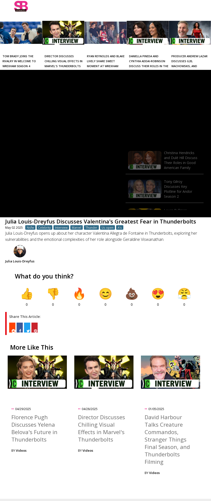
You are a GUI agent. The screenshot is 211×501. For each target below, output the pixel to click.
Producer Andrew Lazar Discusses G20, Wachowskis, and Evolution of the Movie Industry (189, 66)
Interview (61, 227)
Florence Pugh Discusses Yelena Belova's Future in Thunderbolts (34, 428)
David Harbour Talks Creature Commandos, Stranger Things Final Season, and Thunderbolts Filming (167, 439)
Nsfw (30, 227)
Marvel (76, 227)
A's (120, 227)
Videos (21, 450)
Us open (107, 227)
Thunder (91, 227)
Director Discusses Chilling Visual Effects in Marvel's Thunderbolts (63, 61)
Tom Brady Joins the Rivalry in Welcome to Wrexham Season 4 (19, 61)
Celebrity (44, 227)
